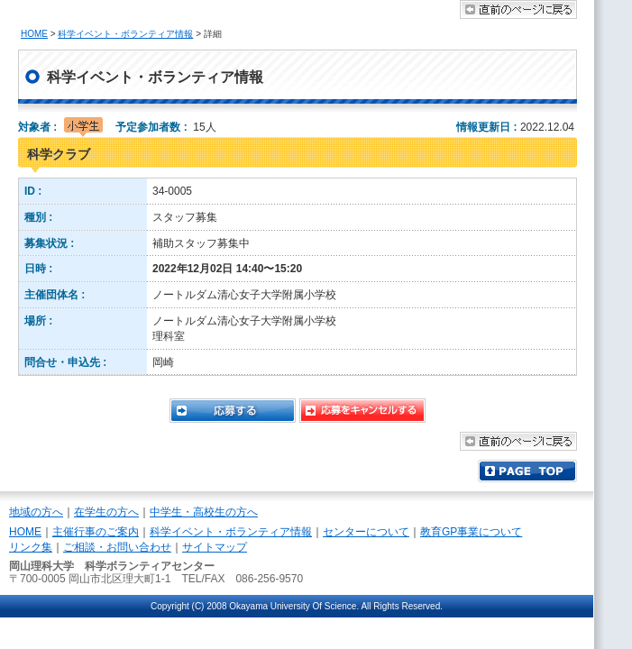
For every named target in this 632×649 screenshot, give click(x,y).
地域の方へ (36, 512)
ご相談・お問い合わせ (117, 547)
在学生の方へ (106, 512)
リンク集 (30, 547)
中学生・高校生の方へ (204, 512)
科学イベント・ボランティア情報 (125, 34)
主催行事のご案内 (95, 532)
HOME (34, 34)
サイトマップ (214, 547)
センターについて (366, 532)
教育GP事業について (471, 532)
